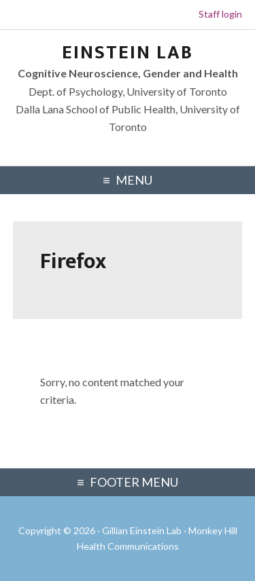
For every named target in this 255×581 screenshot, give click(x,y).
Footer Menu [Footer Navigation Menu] (134, 481)
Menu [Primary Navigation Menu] (134, 179)
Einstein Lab (127, 53)
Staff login (220, 14)
